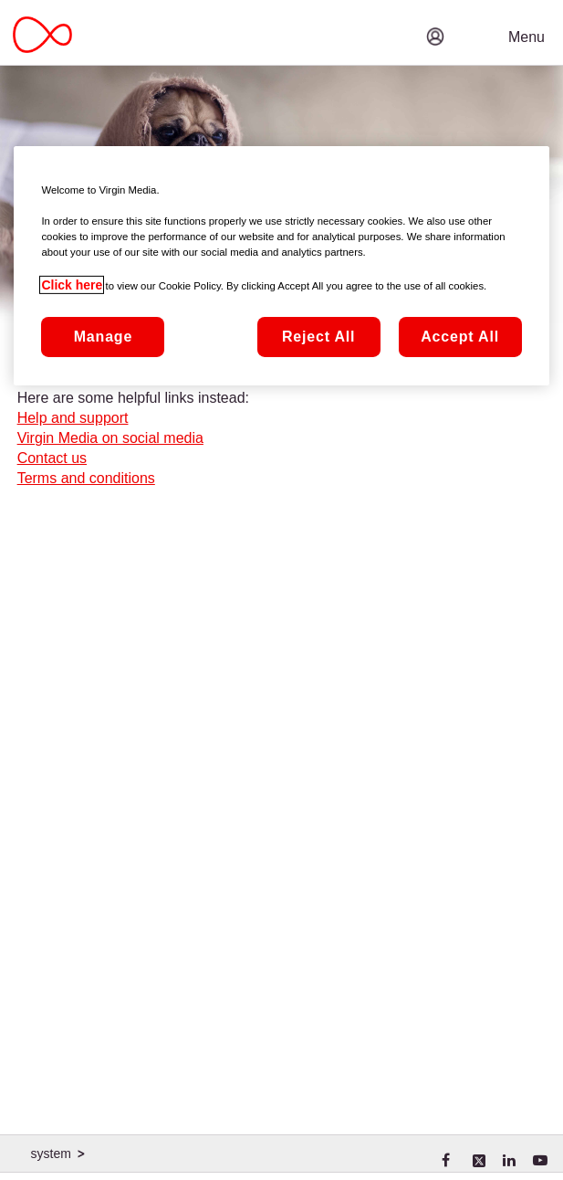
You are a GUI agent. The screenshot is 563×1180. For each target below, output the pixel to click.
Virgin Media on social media (110, 438)
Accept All (460, 336)
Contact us (52, 458)
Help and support (73, 418)
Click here (71, 285)
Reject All (318, 336)
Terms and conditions (86, 478)
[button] (490, 23)
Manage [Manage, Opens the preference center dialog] (103, 336)
